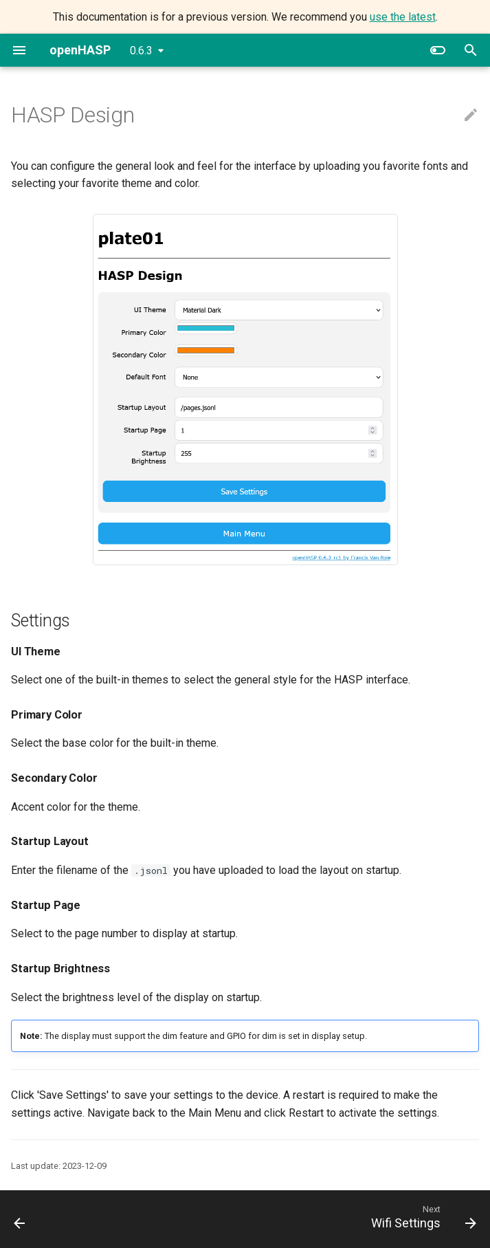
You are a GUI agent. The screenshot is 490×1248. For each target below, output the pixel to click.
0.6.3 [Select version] (141, 50)
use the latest (403, 16)
